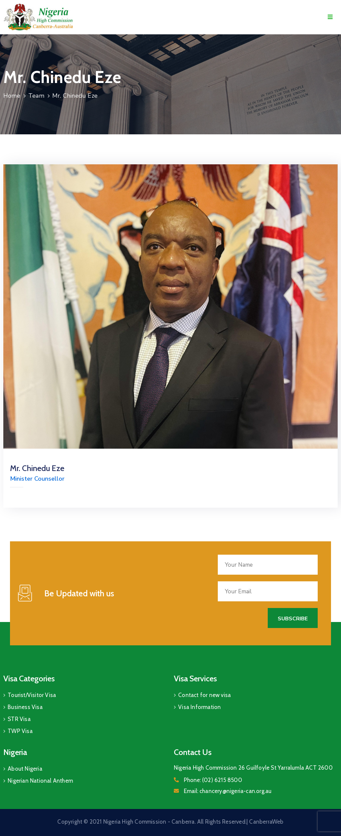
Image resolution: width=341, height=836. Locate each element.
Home (11, 96)
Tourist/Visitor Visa (32, 695)
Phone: (213, 780)
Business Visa (25, 707)
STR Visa (19, 719)
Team (36, 96)
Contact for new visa (204, 695)
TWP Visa (20, 731)
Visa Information (199, 707)
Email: (227, 791)
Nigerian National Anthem (40, 780)
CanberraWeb (266, 821)
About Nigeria (25, 768)
